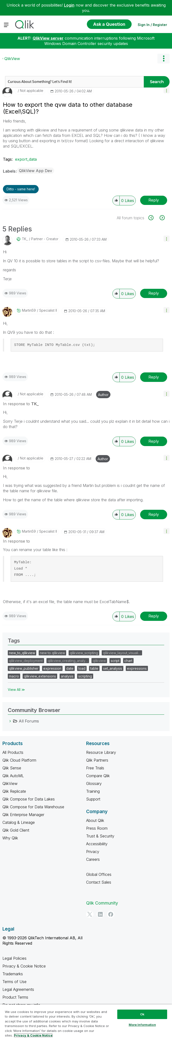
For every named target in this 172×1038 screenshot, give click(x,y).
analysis (67, 676)
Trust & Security (100, 836)
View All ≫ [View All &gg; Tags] (16, 689)
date (69, 668)
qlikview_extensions (40, 676)
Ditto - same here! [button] (21, 189)
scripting (85, 676)
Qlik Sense (11, 767)
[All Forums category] (10, 721)
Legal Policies (14, 958)
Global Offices (98, 874)
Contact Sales (98, 882)
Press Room (97, 828)
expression (52, 668)
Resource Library (101, 752)
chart (128, 661)
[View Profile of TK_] (25, 239)
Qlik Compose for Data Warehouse (33, 806)
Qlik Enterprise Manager (23, 814)
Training (93, 791)
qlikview (99, 661)
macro (14, 676)
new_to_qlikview (22, 653)
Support (93, 799)
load (81, 668)
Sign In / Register (152, 25)
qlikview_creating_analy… (68, 661)
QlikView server (48, 38)
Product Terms (15, 997)
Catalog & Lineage (18, 822)
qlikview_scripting (84, 653)
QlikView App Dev (35, 171)
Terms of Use (14, 981)
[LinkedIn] (100, 914)
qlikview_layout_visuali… (122, 653)
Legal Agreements (18, 989)
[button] (166, 90)
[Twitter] (89, 914)
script (115, 661)
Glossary (94, 783)
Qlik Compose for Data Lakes (28, 799)
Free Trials (95, 767)
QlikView (12, 58)
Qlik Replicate (14, 791)
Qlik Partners (97, 760)
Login (69, 5)
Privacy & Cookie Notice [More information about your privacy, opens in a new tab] (33, 1035)
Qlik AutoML (13, 775)
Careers (93, 859)
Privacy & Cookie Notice (24, 966)
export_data (26, 159)
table (94, 668)
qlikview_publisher (23, 668)
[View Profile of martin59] (29, 310)
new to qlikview (52, 653)
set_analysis (112, 668)
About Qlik (95, 820)
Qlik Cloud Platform (19, 760)
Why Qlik (10, 838)
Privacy (92, 851)
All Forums (29, 721)
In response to (21, 403)
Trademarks (12, 973)
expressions (137, 668)
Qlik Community (102, 903)
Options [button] (163, 58)
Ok (142, 1014)
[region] (86, 1021)
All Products (12, 752)
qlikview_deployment (26, 661)
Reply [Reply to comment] (153, 293)
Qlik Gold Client (15, 830)
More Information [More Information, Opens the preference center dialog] (142, 1025)
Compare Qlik (98, 775)
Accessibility (97, 843)
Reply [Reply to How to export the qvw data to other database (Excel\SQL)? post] (153, 200)
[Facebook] (110, 914)
